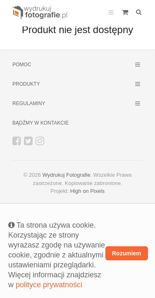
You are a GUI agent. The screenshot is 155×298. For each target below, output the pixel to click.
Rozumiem (126, 253)
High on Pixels (87, 191)
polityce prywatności (49, 285)
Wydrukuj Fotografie (66, 175)
